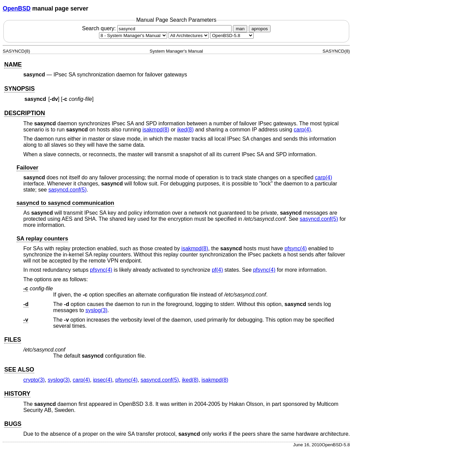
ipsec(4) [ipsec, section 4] (102, 380)
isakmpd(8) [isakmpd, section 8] (155, 129)
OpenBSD (17, 8)
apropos (260, 28)
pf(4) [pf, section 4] (217, 270)
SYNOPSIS (19, 88)
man (240, 28)
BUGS (12, 423)
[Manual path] (232, 35)
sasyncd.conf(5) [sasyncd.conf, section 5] (67, 190)
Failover (27, 167)
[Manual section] (133, 35)
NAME (13, 64)
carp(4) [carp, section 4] (302, 129)
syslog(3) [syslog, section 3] (96, 310)
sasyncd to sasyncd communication (65, 203)
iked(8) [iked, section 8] (185, 129)
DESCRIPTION (24, 113)
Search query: (157, 28)
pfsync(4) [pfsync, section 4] (295, 248)
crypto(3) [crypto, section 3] (34, 380)
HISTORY (17, 393)
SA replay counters (42, 238)
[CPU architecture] (189, 35)
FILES (12, 339)
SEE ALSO (19, 369)
